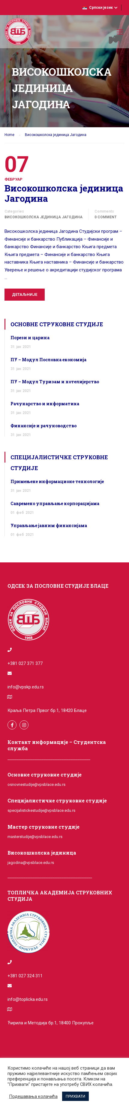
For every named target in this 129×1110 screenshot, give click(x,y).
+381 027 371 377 (25, 663)
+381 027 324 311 (25, 976)
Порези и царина (30, 337)
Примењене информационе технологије (57, 481)
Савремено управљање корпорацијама (54, 503)
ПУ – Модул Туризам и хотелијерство (54, 381)
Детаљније (24, 294)
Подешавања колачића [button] (33, 1096)
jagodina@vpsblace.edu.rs (31, 862)
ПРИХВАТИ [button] (75, 1096)
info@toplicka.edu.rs (28, 999)
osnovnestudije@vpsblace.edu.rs (36, 784)
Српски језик (97, 7)
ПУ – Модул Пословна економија (48, 359)
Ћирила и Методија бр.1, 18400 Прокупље (51, 1023)
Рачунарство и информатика (44, 403)
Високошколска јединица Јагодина (63, 193)
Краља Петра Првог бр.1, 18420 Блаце (47, 710)
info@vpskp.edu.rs (26, 687)
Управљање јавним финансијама (48, 525)
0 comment (105, 217)
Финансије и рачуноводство (43, 426)
